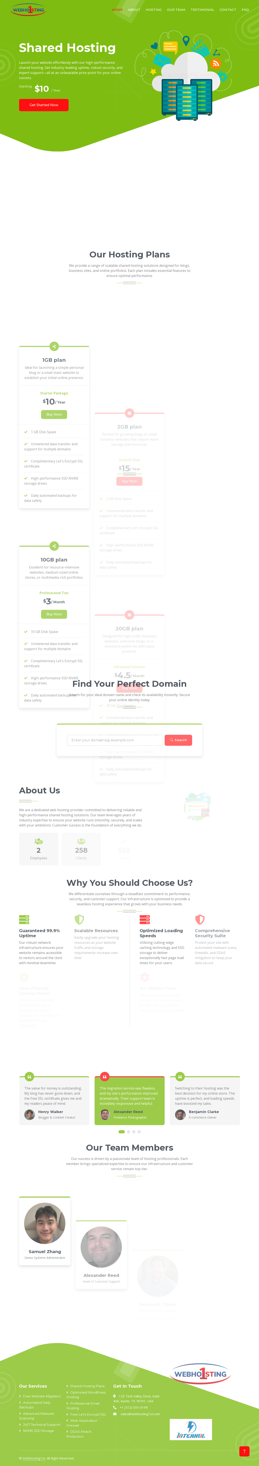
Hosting (154, 10)
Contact (228, 10)
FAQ (245, 10)
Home (117, 10)
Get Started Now (43, 105)
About (134, 10)
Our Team (176, 10)
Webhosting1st (34, 1458)
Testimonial (202, 10)
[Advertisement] (129, 201)
